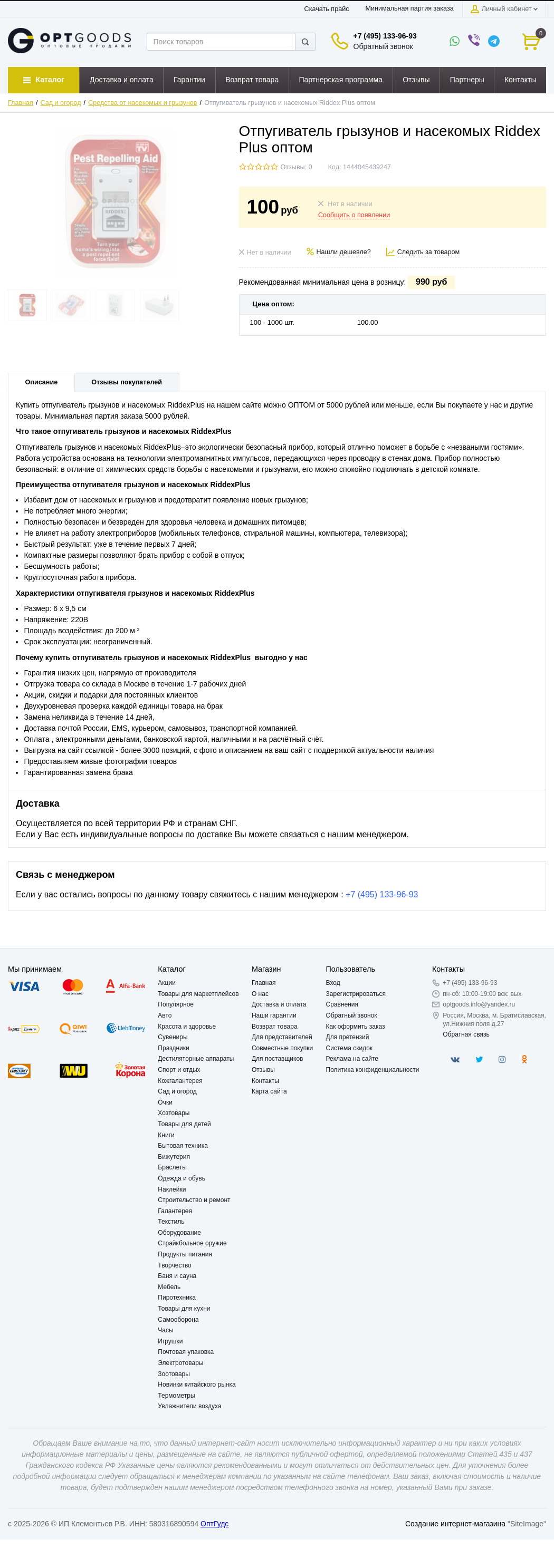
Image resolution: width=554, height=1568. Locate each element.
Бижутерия (174, 1156)
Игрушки (170, 1341)
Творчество (174, 1265)
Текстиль (171, 1221)
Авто (164, 1015)
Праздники (173, 1048)
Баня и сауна (177, 1276)
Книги (166, 1135)
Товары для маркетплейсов (198, 994)
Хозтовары (173, 1113)
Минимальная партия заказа (410, 8)
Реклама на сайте (352, 1058)
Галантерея (175, 1211)
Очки (165, 1102)
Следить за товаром (428, 252)
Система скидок (349, 1048)
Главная (20, 103)
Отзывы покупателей (126, 382)
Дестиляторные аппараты (196, 1058)
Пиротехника (177, 1297)
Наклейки (172, 1189)
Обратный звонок (383, 46)
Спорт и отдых (179, 1069)
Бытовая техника (183, 1145)
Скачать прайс (326, 9)
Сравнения (342, 1004)
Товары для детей (184, 1124)
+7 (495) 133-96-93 (385, 36)
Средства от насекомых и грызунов (142, 103)
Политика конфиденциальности (372, 1069)
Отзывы (263, 1069)
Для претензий (347, 1037)
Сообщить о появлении (354, 215)
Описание (41, 382)
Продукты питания (185, 1254)
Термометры (176, 1395)
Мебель (169, 1287)
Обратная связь (466, 1034)
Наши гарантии (274, 1015)
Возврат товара (275, 1026)
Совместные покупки (282, 1048)
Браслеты (172, 1167)
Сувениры (172, 1037)
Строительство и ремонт (194, 1200)
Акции (167, 982)
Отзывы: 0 (296, 167)
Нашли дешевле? (344, 252)
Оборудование (179, 1232)
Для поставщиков (277, 1058)
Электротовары (180, 1363)
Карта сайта (269, 1091)
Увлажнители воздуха (189, 1406)
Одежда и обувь (181, 1178)
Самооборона (178, 1319)
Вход (333, 982)
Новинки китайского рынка (196, 1384)
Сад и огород (61, 103)
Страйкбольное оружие (192, 1243)
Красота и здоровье (187, 1026)
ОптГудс (214, 1523)
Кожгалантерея (180, 1081)
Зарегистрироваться (356, 994)
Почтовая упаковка (186, 1352)
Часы (165, 1330)
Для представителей (282, 1037)
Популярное (176, 1004)
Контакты (265, 1081)
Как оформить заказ (355, 1026)
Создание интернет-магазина (455, 1523)
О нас (260, 994)
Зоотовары (174, 1374)
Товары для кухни (184, 1308)
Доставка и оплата (279, 1004)
